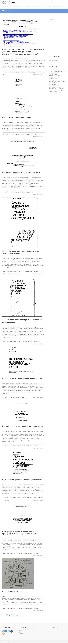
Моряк (7, 641)
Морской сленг (52, 84)
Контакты (21, 630)
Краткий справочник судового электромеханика (23, 426)
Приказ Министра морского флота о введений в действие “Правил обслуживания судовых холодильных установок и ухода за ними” (23, 51)
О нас (20, 632)
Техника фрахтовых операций (55, 80)
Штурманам (36, 6)
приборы (40, 497)
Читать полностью (38, 74)
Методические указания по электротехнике (21, 172)
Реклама (21, 633)
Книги (36, 134)
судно (18, 274)
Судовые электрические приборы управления (22, 479)
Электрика (30, 134)
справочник (14, 274)
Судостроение (27, 6)
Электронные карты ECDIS (55, 93)
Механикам (13, 72)
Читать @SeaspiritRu (53, 60)
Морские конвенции (46, 6)
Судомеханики (17, 6)
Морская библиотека (58, 6)
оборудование (6, 274)
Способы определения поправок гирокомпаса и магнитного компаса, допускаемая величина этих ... (57, 71)
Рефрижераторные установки (34, 72)
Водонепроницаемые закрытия (56, 88)
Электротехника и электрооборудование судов (22, 378)
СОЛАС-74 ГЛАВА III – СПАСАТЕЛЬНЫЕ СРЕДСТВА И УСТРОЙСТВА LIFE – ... (55, 76)
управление (6, 500)
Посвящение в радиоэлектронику (16, 117)
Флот (4, 74)
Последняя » (23, 614)
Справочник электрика (12, 592)
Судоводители (8, 6)
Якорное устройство (53, 78)
